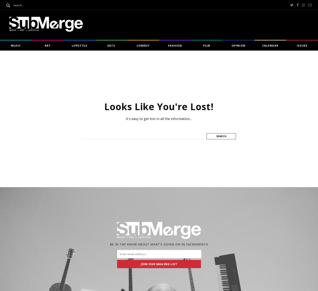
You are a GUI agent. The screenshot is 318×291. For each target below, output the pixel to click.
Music (16, 45)
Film (206, 45)
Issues (302, 45)
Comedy (143, 45)
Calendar (270, 45)
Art (48, 45)
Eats (111, 45)
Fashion (175, 45)
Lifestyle (79, 45)
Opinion (238, 45)
